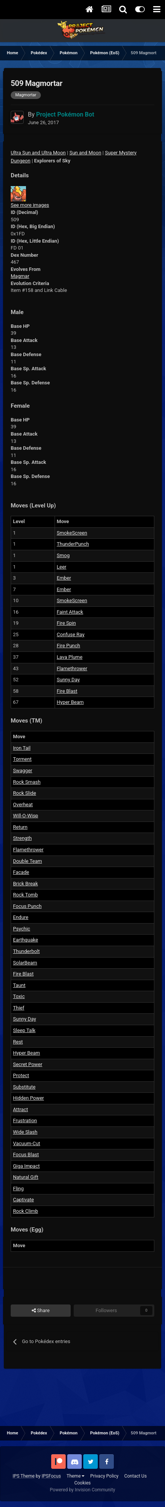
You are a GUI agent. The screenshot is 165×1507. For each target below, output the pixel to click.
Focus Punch (27, 906)
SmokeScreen (72, 533)
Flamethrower (72, 668)
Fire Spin (66, 623)
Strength (22, 838)
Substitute (24, 1087)
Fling (18, 1188)
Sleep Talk (24, 1030)
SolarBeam (25, 963)
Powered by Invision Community (82, 1489)
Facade (21, 872)
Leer (61, 567)
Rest (18, 1042)
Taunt (19, 985)
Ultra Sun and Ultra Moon (38, 153)
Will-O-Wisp (25, 815)
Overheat (23, 804)
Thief (18, 1008)
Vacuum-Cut (26, 1143)
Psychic (21, 929)
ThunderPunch (73, 544)
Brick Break (25, 883)
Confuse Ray (71, 634)
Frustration (25, 1120)
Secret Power (27, 1064)
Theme (75, 1476)
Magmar (20, 276)
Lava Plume (69, 657)
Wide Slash (25, 1132)
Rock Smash (26, 782)
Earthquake (25, 940)
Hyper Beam (70, 702)
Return (20, 827)
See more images (30, 205)
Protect (21, 1075)
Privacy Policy (104, 1476)
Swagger (22, 770)
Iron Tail (22, 748)
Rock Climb (25, 1211)
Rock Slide (24, 793)
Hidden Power (28, 1098)
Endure (20, 917)
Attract (20, 1109)
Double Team (27, 861)
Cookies (82, 1483)
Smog (63, 555)
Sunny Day (68, 679)
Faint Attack (70, 612)
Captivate (23, 1199)
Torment (22, 759)
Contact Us (135, 1476)
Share (41, 1310)
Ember (64, 578)
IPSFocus (51, 1476)
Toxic (19, 996)
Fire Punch (68, 645)
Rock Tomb (25, 895)
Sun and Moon (85, 153)
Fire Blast (67, 691)
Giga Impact (26, 1166)
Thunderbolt (26, 951)
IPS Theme (24, 1476)
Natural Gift (25, 1177)
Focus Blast (26, 1154)
